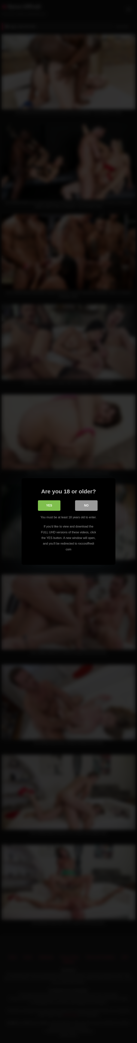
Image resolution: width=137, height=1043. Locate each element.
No (86, 505)
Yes (49, 505)
